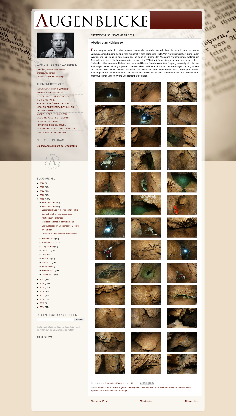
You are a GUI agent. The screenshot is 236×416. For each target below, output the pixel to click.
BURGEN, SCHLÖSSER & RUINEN (53, 103)
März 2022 (47, 266)
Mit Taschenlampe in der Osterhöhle (58, 222)
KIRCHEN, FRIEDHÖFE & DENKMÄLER (55, 107)
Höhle (171, 387)
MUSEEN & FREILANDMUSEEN (52, 114)
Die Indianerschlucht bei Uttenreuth (57, 146)
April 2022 (47, 262)
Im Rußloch (47, 230)
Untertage (122, 390)
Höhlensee (180, 387)
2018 (42, 291)
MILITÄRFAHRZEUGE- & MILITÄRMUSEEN (57, 129)
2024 (42, 191)
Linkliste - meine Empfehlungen (51, 76)
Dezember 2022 (49, 202)
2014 (42, 307)
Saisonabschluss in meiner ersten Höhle (60, 210)
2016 (42, 299)
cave (143, 387)
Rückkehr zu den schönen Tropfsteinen (59, 234)
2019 (42, 287)
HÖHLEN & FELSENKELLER (50, 92)
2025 (42, 187)
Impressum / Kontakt (46, 73)
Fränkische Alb (161, 387)
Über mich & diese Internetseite (51, 69)
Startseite (146, 401)
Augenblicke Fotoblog (108, 387)
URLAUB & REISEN (46, 110)
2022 (42, 199)
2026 (42, 183)
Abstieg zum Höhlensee (52, 218)
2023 (42, 195)
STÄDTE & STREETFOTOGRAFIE (52, 132)
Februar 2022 (48, 270)
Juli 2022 (46, 250)
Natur (188, 387)
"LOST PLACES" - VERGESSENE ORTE (55, 96)
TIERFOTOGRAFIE (45, 100)
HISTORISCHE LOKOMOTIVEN (51, 125)
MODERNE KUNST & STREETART (53, 118)
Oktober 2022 (48, 239)
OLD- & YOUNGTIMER (47, 121)
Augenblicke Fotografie (129, 387)
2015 (42, 303)
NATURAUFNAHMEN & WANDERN (53, 89)
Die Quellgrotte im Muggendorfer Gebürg (60, 226)
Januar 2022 (48, 274)
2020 (42, 283)
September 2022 (50, 243)
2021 (42, 279)
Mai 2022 (46, 258)
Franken (150, 387)
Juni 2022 (47, 255)
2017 (42, 295)
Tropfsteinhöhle (110, 390)
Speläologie (96, 390)
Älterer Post (191, 401)
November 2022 (49, 206)
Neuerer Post (99, 401)
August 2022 (48, 247)
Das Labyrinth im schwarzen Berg (57, 214)
